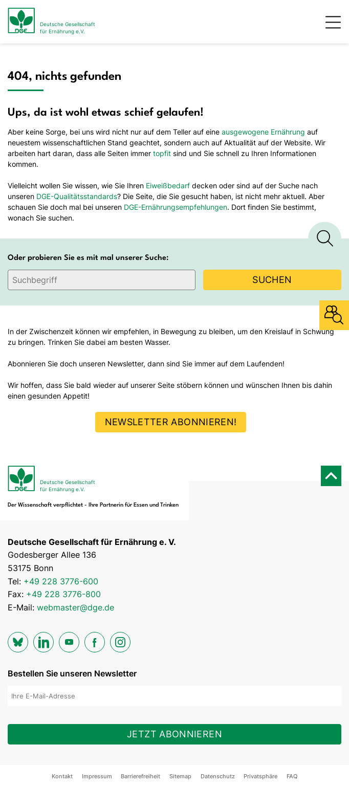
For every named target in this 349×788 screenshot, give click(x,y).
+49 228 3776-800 (63, 594)
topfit (162, 153)
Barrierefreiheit (140, 776)
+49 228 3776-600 (61, 581)
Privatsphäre (260, 776)
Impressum (97, 776)
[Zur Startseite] (51, 22)
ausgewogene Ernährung (263, 131)
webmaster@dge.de (75, 607)
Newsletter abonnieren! (171, 422)
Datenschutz (218, 776)
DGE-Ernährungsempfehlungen (175, 207)
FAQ (292, 776)
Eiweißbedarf (168, 185)
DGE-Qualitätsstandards (76, 196)
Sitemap (180, 776)
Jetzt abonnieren (174, 734)
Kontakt (62, 776)
